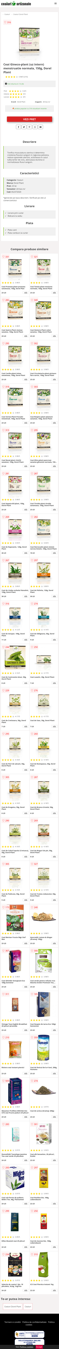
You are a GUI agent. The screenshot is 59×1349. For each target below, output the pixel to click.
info (25, 292)
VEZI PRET (29, 119)
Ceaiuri (7, 14)
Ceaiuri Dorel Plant (20, 14)
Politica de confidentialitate (34, 1322)
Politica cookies (26, 1347)
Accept (39, 1347)
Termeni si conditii (12, 1322)
